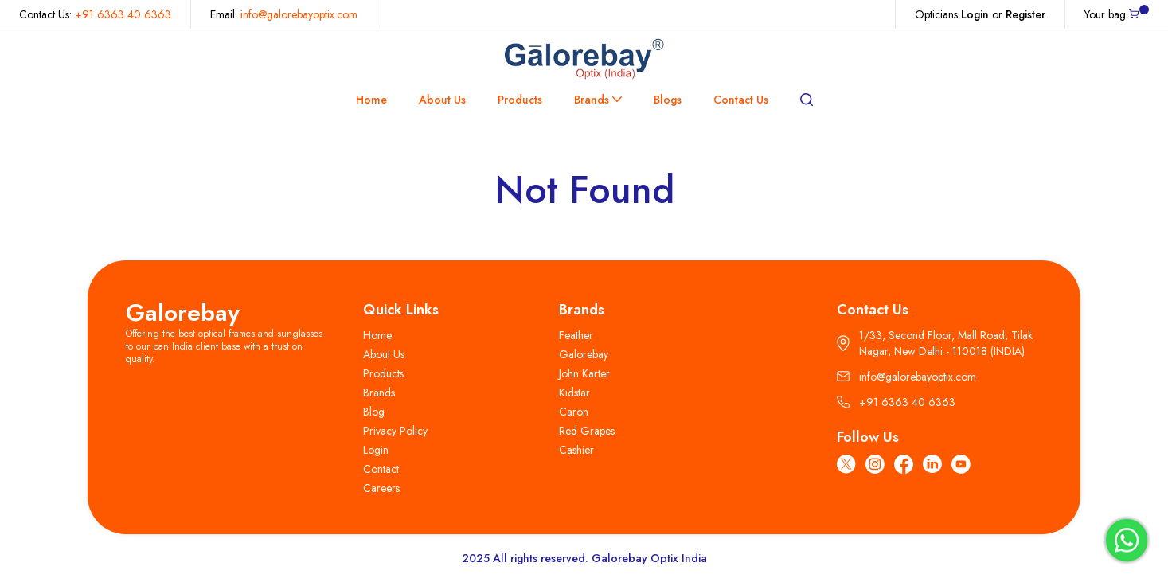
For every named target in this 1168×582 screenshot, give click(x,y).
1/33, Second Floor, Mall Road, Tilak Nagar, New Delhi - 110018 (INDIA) (935, 343)
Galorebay (183, 312)
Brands (598, 99)
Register (1025, 14)
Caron (573, 412)
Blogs (668, 99)
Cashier (576, 450)
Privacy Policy (395, 431)
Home (371, 99)
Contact (381, 469)
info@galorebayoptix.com (298, 14)
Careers (381, 488)
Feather (576, 335)
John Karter (584, 373)
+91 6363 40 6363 (123, 14)
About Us (442, 99)
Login (975, 14)
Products (520, 99)
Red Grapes (587, 431)
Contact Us (740, 99)
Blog (374, 412)
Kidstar (574, 392)
